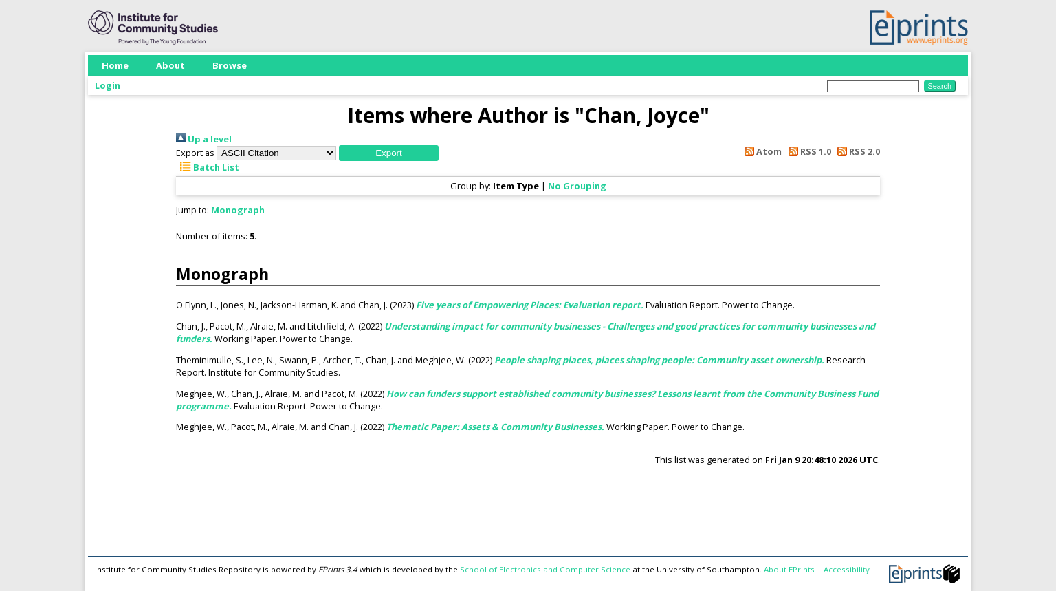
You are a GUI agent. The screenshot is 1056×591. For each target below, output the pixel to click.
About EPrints (789, 569)
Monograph (238, 210)
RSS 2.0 (856, 151)
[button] (389, 153)
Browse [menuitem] (229, 65)
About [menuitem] (170, 65)
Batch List (207, 167)
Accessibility (847, 569)
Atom (761, 151)
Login (107, 85)
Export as (195, 153)
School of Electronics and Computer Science (545, 569)
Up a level (204, 139)
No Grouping (577, 186)
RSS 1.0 (807, 151)
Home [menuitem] (115, 65)
